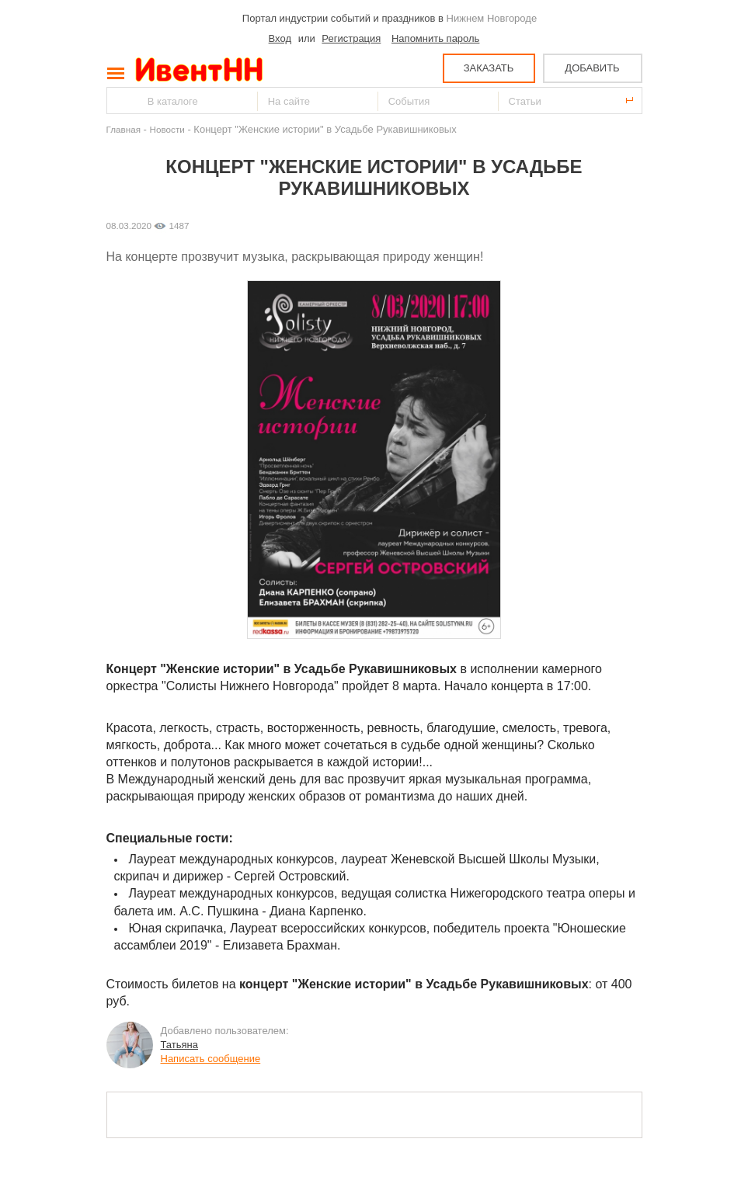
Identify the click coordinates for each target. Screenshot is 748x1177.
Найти (119, 100)
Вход (280, 38)
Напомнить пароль (435, 38)
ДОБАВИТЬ (592, 68)
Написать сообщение (211, 1058)
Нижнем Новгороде (492, 18)
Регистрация (351, 38)
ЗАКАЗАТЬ (489, 68)
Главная (123, 129)
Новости (167, 129)
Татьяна (179, 1044)
